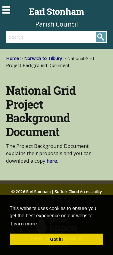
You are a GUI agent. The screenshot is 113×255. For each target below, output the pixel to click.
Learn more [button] (24, 223)
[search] (31, 37)
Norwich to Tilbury (43, 58)
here (51, 160)
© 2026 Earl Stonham (31, 191)
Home (12, 58)
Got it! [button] (56, 239)
